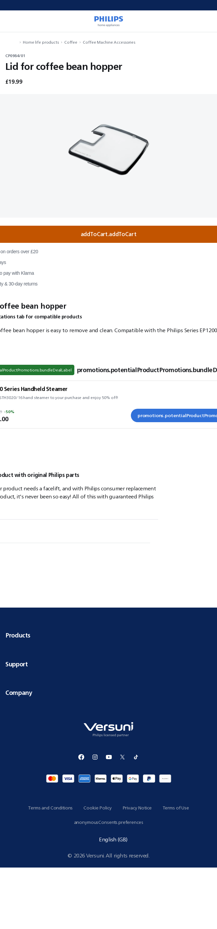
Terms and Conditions (50, 807)
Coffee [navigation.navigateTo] (70, 42)
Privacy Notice (137, 807)
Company (108, 692)
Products (108, 635)
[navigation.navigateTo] (15, 42)
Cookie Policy (97, 807)
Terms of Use (175, 807)
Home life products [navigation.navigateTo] (41, 42)
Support (108, 664)
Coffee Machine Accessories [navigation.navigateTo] (109, 42)
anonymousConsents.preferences (108, 822)
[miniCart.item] (205, 21)
